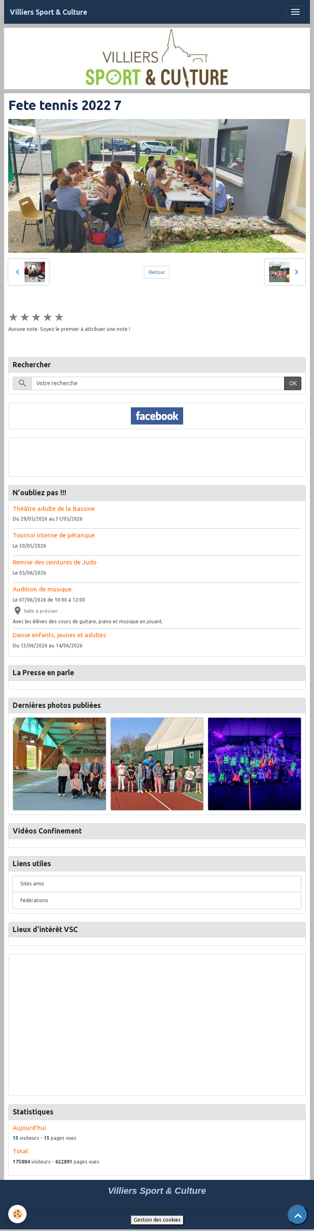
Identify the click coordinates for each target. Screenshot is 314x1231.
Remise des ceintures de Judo (54, 562)
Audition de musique (42, 589)
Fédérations (34, 900)
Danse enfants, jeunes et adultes (59, 634)
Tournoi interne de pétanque (54, 535)
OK (293, 383)
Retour (157, 272)
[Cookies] (17, 1214)
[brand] (48, 12)
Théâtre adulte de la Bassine (54, 508)
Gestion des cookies (157, 1219)
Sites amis (32, 883)
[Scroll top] (297, 1214)
